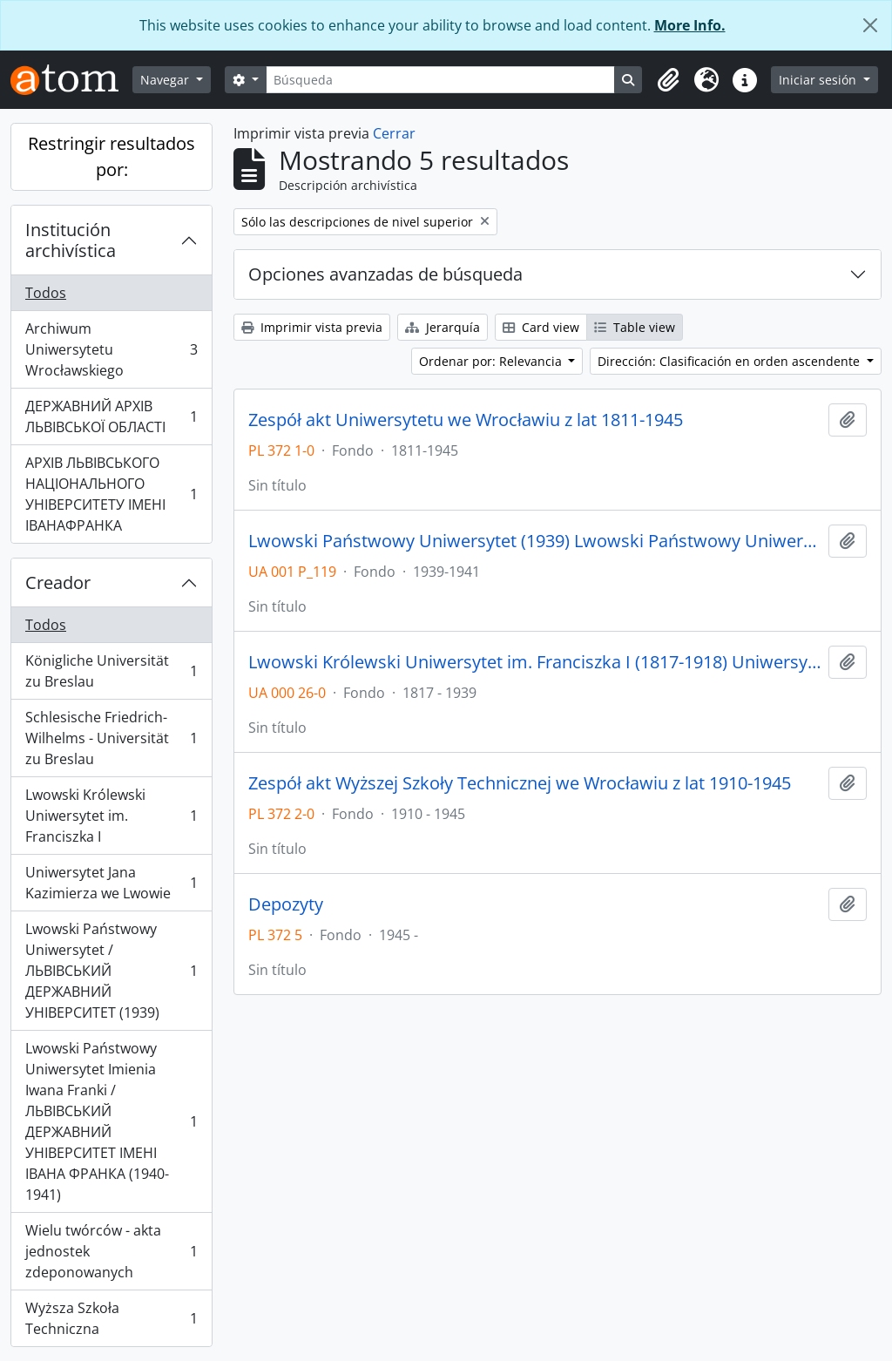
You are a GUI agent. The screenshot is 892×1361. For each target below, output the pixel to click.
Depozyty (285, 904)
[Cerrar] (870, 25)
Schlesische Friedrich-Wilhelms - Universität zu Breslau (111, 738)
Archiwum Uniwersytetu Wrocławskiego (111, 349)
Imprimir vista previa (311, 327)
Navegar (166, 79)
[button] (668, 80)
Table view (634, 327)
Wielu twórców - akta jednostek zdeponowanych (111, 1251)
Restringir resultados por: (111, 156)
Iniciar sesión (819, 79)
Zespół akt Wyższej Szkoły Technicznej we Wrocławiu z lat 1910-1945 (519, 783)
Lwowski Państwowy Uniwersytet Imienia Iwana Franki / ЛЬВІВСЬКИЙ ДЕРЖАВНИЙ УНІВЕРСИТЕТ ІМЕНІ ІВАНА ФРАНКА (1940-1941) (111, 1121)
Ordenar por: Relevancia (492, 361)
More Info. (690, 25)
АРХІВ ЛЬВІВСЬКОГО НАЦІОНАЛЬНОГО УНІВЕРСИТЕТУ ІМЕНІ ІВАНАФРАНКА (111, 494)
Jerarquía (442, 327)
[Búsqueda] (441, 79)
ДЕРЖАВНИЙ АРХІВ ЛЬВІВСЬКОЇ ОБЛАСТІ (111, 416)
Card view (541, 327)
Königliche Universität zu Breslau (111, 671)
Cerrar (394, 133)
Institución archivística (70, 240)
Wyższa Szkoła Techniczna (111, 1318)
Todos (45, 292)
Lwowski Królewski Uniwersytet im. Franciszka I (111, 815)
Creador (58, 582)
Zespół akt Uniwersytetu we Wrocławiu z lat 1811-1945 (465, 420)
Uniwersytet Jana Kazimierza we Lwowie (111, 883)
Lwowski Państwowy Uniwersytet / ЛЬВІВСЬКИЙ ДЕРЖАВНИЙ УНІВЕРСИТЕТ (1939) (111, 970)
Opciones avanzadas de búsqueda (385, 274)
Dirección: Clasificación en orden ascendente (730, 361)
